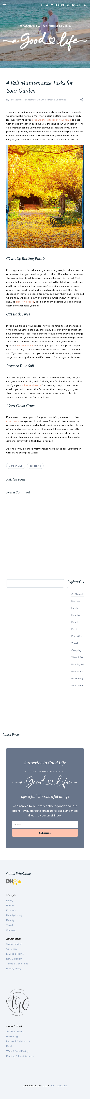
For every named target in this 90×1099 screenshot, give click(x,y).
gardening (35, 465)
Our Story (11, 948)
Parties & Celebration (18, 1041)
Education (11, 910)
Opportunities (14, 943)
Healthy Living (14, 915)
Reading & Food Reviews (20, 1056)
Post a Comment (57, 99)
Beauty (10, 920)
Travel (9, 925)
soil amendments (31, 385)
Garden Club (16, 465)
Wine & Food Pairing (17, 1051)
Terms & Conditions (17, 963)
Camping (11, 930)
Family (9, 900)
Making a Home (15, 953)
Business (11, 905)
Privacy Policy (13, 968)
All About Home (15, 1031)
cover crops (13, 421)
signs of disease (25, 301)
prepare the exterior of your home (51, 119)
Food (9, 1046)
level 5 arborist (25, 345)
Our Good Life (59, 1085)
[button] (82, 100)
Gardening (12, 1036)
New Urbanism (14, 958)
